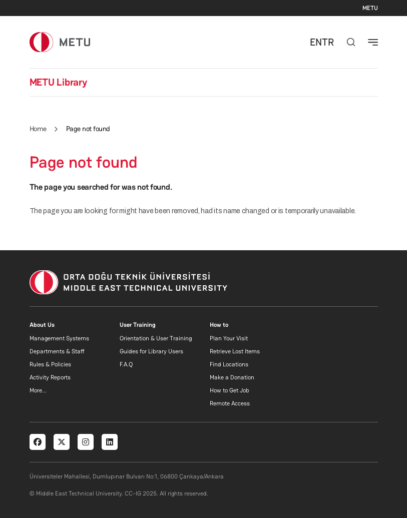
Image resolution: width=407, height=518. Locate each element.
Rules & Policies (50, 364)
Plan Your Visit (229, 338)
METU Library (58, 82)
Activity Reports (50, 377)
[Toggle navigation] (373, 42)
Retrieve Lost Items (235, 351)
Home (38, 128)
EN (316, 42)
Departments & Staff (57, 351)
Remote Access (230, 403)
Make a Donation (232, 377)
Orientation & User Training (156, 338)
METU (370, 8)
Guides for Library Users (151, 351)
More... (38, 390)
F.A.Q (126, 364)
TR (328, 42)
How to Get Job (229, 390)
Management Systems (59, 338)
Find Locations (229, 364)
